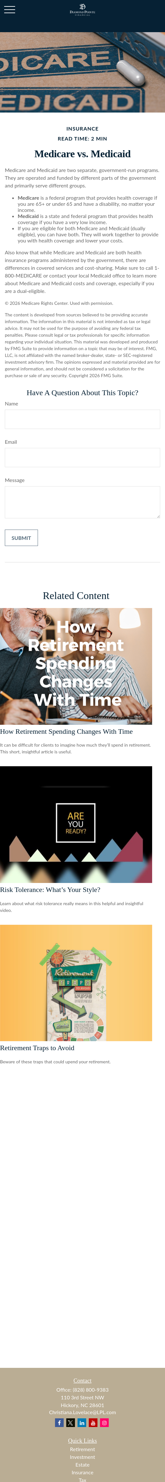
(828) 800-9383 (90, 1390)
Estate (83, 1464)
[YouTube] (93, 1422)
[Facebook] (59, 1422)
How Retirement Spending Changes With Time (66, 731)
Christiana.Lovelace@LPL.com (82, 1412)
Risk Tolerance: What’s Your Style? (50, 890)
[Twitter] (70, 1422)
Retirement (82, 1449)
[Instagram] (104, 1422)
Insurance (83, 1472)
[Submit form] (21, 538)
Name (11, 403)
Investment (82, 1457)
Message (15, 480)
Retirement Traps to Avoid (37, 1048)
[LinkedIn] (82, 1422)
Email (11, 442)
